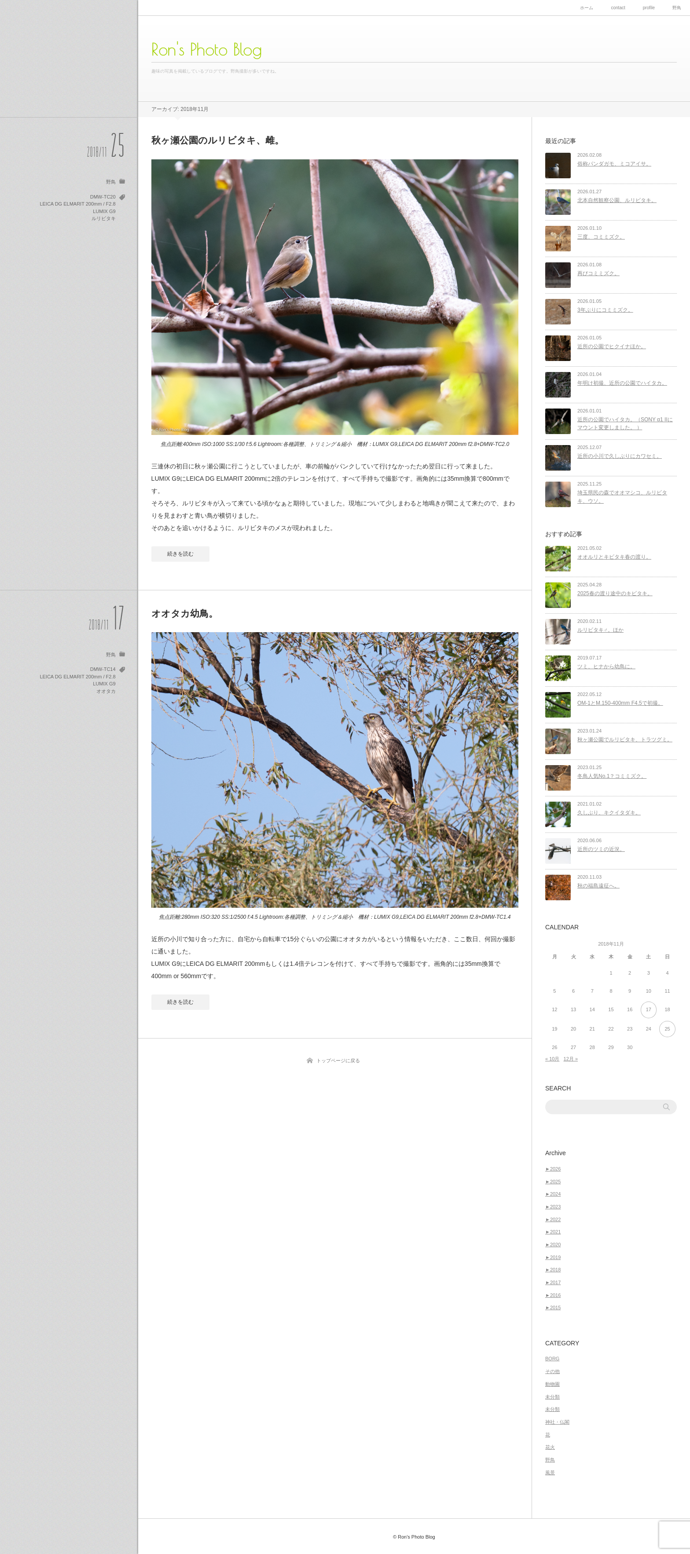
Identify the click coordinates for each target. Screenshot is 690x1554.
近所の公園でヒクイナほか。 (611, 346)
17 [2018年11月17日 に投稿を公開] (648, 1009)
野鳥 (676, 7)
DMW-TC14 (103, 669)
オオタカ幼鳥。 (184, 613)
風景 (550, 1472)
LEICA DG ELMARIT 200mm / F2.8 (77, 203)
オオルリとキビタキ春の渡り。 (614, 557)
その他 (552, 1371)
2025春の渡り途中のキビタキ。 (615, 593)
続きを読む (180, 554)
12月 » (571, 1058)
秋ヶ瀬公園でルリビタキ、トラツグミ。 (624, 739)
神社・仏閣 (557, 1422)
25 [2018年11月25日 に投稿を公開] (667, 1028)
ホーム (586, 7)
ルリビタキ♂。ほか (600, 630)
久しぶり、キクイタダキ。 (609, 813)
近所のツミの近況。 (601, 849)
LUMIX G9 (104, 211)
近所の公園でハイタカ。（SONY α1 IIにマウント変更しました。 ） (625, 423)
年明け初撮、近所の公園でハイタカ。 (622, 383)
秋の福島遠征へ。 (598, 886)
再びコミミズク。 (598, 273)
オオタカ (106, 691)
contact (618, 7)
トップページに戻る (338, 1060)
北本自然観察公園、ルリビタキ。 (617, 200)
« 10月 (552, 1058)
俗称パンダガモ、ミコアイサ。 (614, 164)
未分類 (552, 1396)
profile (649, 7)
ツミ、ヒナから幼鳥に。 (606, 666)
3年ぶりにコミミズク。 (605, 310)
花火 (550, 1447)
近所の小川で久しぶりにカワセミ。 (619, 456)
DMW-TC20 (103, 196)
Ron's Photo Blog (206, 49)
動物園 (552, 1384)
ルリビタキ (104, 218)
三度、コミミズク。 (601, 237)
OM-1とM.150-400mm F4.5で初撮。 (620, 703)
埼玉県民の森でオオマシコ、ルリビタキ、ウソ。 (622, 497)
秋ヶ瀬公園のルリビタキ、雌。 (217, 140)
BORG (552, 1358)
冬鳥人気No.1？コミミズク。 (611, 776)
